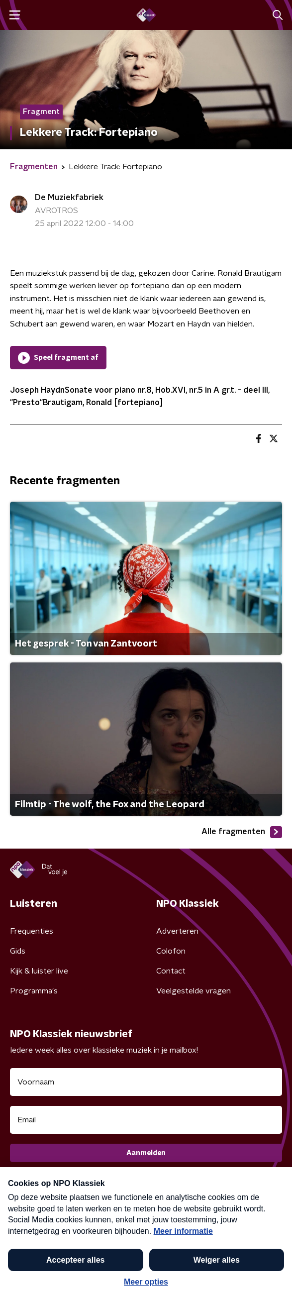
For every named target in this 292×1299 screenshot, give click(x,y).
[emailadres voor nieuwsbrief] (146, 1120)
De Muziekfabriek (69, 198)
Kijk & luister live (39, 971)
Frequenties (31, 931)
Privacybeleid (127, 1218)
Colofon (171, 951)
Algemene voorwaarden (53, 1218)
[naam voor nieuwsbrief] (146, 1082)
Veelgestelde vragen (193, 991)
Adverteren (177, 931)
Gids (17, 951)
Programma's (34, 991)
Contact (171, 971)
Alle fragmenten (241, 832)
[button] (274, 1281)
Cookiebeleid (33, 1248)
